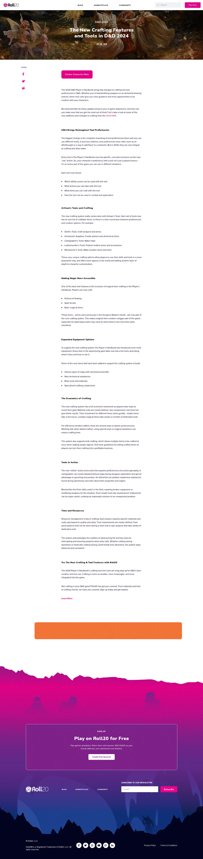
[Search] (168, 5)
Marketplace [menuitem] (101, 5)
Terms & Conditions (168, 845)
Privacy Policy (150, 845)
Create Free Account (101, 757)
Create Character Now (77, 74)
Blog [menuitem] (80, 5)
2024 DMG (111, 115)
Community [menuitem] (125, 5)
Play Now (193, 5)
